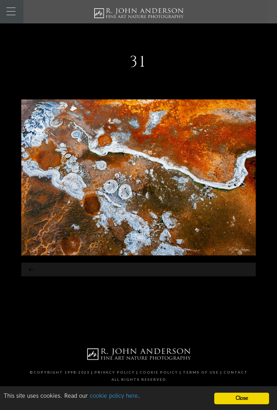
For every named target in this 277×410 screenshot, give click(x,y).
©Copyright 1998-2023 (60, 372)
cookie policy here (114, 396)
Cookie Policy (159, 372)
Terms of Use (201, 372)
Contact (236, 372)
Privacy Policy (114, 372)
